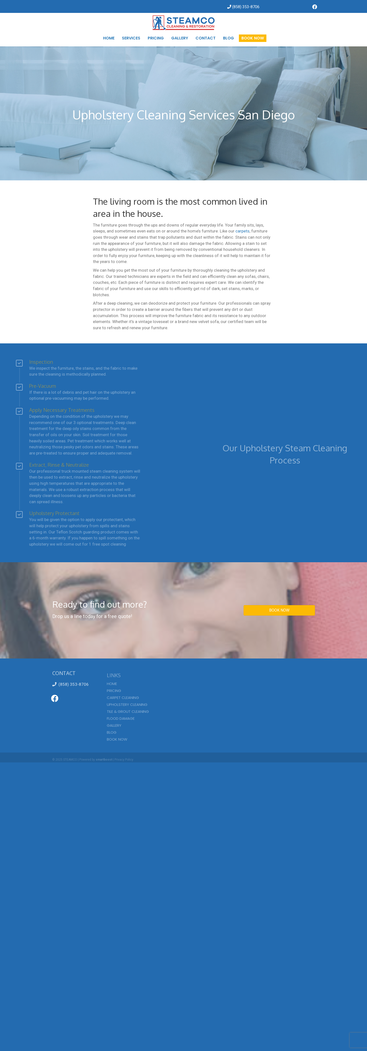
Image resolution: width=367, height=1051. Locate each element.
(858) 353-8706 (70, 684)
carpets (242, 231)
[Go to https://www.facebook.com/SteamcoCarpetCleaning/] (314, 7)
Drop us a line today (73, 616)
